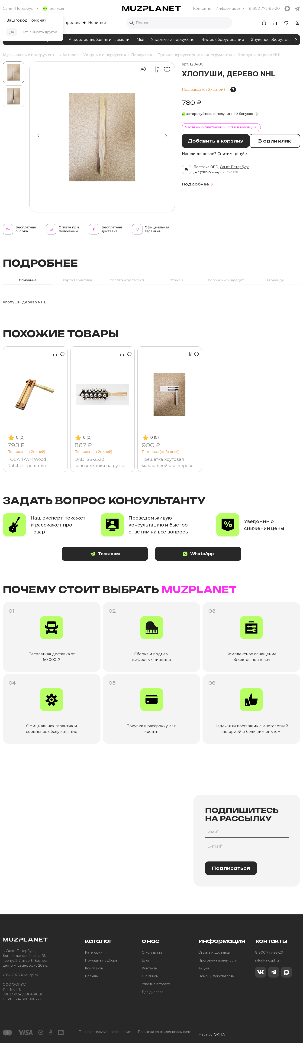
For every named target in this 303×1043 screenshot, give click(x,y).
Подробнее (198, 183)
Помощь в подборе (101, 961)
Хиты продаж (64, 22)
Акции (203, 969)
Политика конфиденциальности (164, 1032)
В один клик (277, 140)
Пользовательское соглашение (105, 1032)
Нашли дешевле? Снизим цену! (214, 153)
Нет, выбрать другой (39, 32)
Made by (211, 1032)
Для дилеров (153, 992)
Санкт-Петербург (19, 8)
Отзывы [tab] (176, 280)
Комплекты (94, 969)
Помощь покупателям (216, 977)
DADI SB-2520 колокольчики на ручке (100, 462)
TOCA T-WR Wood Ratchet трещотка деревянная (27, 462)
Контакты (202, 8)
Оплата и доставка (214, 953)
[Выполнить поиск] (131, 23)
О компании (152, 953)
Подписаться (231, 868)
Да (11, 32)
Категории (94, 953)
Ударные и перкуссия (172, 39)
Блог (146, 961)
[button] (166, 136)
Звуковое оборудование (275, 39)
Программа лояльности (217, 961)
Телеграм (114, 554)
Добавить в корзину (217, 140)
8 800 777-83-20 (269, 953)
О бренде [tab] (275, 280)
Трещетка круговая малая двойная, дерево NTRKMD (168, 462)
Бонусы (53, 8)
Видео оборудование (222, 39)
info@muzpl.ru (267, 961)
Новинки (94, 22)
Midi (140, 39)
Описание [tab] (27, 280)
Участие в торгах (156, 984)
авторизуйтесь (199, 114)
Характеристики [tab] (77, 280)
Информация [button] (229, 8)
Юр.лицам (150, 977)
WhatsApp (189, 554)
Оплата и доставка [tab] (127, 280)
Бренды (91, 977)
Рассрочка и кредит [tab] (226, 280)
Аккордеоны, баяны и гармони (99, 39)
